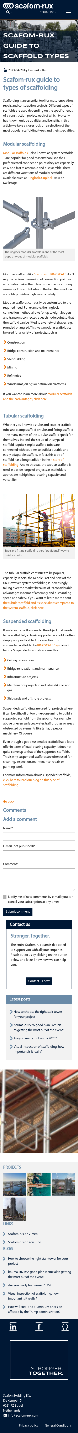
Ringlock (34, 178)
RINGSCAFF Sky (48, 645)
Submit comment (18, 911)
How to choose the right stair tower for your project (38, 1261)
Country (47, 12)
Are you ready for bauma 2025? (35, 1038)
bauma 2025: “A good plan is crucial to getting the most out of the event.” (39, 1274)
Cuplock (47, 178)
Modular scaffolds (15, 153)
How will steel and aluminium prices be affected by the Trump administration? (35, 1309)
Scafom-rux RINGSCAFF (50, 274)
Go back (8, 801)
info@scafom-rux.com (20, 1415)
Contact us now (39, 981)
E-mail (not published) (19, 846)
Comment (10, 864)
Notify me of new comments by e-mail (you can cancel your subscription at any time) (40, 899)
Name (8, 828)
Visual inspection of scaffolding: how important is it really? (33, 1296)
